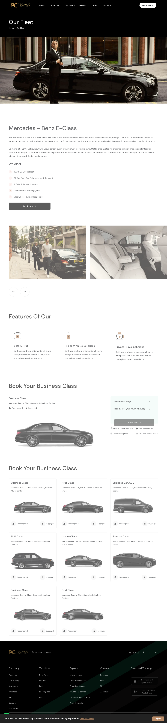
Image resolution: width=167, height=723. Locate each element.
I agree (158, 719)
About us (55, 5)
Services (82, 5)
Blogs (95, 5)
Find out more (87, 718)
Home (41, 5)
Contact (107, 5)
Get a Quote (147, 5)
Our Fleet (69, 5)
